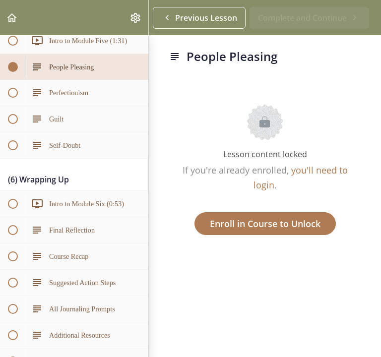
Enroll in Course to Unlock (265, 224)
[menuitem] (136, 17)
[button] (12, 17)
